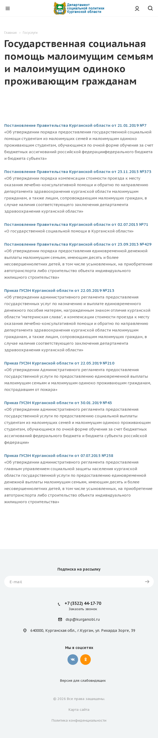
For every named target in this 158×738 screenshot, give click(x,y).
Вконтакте (72, 659)
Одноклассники (85, 659)
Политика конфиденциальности (79, 720)
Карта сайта (79, 709)
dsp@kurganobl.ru (83, 619)
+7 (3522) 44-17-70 (83, 603)
